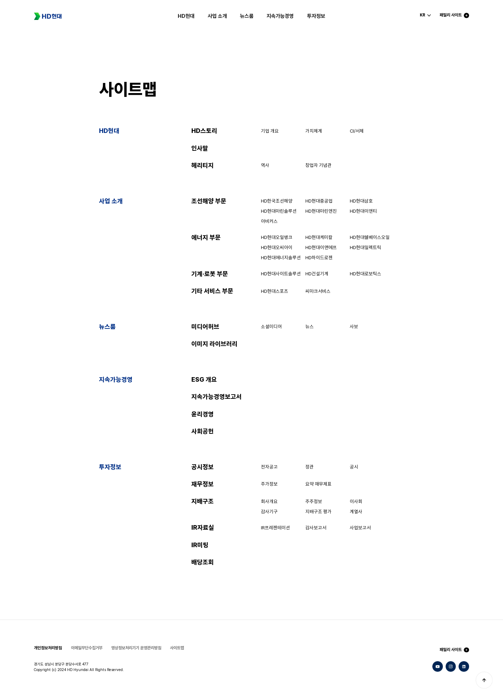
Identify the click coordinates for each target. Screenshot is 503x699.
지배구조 (202, 501)
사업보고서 (360, 527)
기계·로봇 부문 (209, 273)
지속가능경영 (280, 16)
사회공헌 (202, 431)
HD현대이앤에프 (321, 247)
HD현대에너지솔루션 (281, 257)
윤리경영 (202, 414)
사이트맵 (177, 647)
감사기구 (269, 511)
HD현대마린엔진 (321, 211)
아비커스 (269, 221)
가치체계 (313, 131)
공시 (354, 466)
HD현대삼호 (361, 201)
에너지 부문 (206, 237)
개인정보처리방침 (48, 647)
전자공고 (269, 466)
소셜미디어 (271, 326)
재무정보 (202, 484)
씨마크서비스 (318, 291)
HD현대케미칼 (319, 237)
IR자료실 (202, 527)
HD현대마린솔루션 (279, 211)
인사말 (199, 148)
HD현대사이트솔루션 (281, 273)
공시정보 (202, 467)
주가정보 (269, 484)
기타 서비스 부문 (212, 291)
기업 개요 (270, 131)
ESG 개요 (204, 379)
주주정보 (313, 501)
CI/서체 (357, 131)
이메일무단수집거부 (86, 647)
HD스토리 (204, 130)
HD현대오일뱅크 (276, 237)
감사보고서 (315, 527)
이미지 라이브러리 (214, 343)
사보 (354, 326)
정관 (309, 466)
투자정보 (316, 16)
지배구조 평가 (318, 511)
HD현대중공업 (319, 201)
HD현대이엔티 (363, 211)
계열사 (356, 511)
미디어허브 (205, 326)
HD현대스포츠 (274, 291)
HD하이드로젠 (319, 257)
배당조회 (202, 562)
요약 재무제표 (318, 484)
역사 (265, 165)
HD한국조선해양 (276, 201)
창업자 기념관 (318, 165)
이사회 (356, 501)
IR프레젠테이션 (275, 527)
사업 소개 (217, 16)
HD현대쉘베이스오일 (370, 237)
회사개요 (269, 501)
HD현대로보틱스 (365, 273)
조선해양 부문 (208, 201)
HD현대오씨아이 (276, 247)
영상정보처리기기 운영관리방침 (136, 647)
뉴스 (309, 326)
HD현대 (186, 16)
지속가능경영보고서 (216, 396)
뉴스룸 (247, 16)
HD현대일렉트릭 (365, 247)
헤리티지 (202, 165)
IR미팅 (199, 545)
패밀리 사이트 (451, 650)
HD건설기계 (316, 273)
